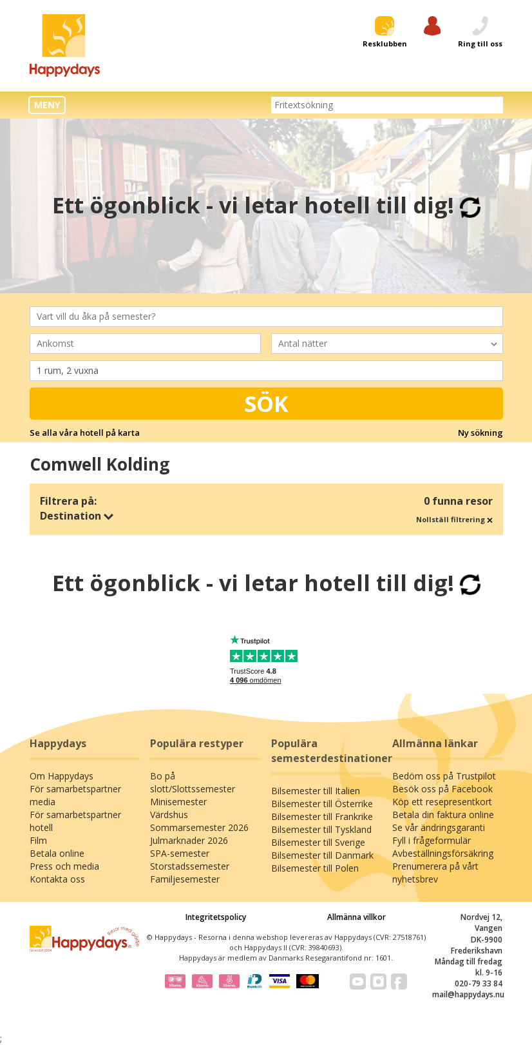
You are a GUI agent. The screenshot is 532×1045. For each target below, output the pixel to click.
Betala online (57, 853)
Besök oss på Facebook (442, 789)
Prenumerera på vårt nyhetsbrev (435, 872)
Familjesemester (185, 879)
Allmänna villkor (356, 917)
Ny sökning (480, 432)
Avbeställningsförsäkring (442, 853)
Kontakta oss (57, 879)
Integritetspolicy (215, 917)
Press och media (64, 866)
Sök (266, 403)
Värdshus (169, 814)
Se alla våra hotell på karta (85, 432)
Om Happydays (61, 776)
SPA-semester (179, 853)
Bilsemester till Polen (315, 868)
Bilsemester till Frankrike (322, 816)
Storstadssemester (189, 866)
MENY (47, 105)
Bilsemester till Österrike (322, 803)
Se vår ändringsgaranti (438, 827)
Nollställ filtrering (454, 519)
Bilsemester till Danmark (322, 855)
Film (38, 840)
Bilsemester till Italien (315, 791)
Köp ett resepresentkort (442, 802)
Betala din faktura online (443, 814)
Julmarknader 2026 (189, 840)
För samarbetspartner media (75, 795)
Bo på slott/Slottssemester (192, 782)
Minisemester (178, 802)
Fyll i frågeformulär (431, 840)
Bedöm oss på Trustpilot (444, 776)
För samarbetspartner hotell (75, 821)
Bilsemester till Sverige (318, 842)
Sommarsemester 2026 (199, 827)
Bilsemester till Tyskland (321, 829)
